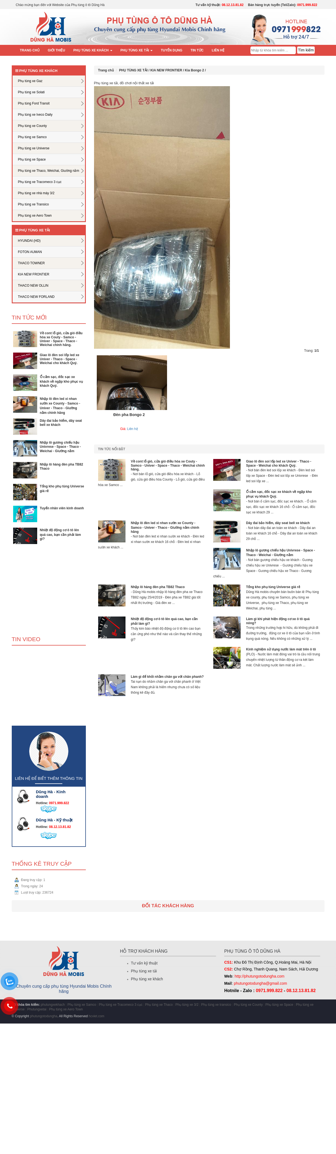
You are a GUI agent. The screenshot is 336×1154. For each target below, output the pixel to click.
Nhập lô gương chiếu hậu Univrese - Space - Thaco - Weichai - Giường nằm (60, 447)
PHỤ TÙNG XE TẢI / (134, 70)
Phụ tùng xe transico (216, 1005)
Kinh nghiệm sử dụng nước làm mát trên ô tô (281, 649)
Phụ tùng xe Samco (82, 1005)
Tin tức (197, 50)
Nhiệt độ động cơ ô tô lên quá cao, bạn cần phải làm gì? (60, 534)
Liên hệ (218, 50)
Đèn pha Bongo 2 (129, 414)
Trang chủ (30, 50)
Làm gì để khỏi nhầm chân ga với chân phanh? (167, 677)
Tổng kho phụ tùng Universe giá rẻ (273, 587)
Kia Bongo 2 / (195, 70)
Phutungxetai (36, 1009)
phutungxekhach (53, 1005)
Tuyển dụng (171, 50)
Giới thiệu (56, 50)
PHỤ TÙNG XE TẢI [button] (137, 50)
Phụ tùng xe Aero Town (66, 1009)
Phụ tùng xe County (248, 1005)
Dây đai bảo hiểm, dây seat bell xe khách (278, 523)
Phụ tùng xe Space (279, 1005)
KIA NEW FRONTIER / (167, 70)
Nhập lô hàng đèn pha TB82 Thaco (158, 587)
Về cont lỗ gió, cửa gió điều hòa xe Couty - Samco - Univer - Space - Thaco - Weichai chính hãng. (61, 339)
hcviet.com (96, 1016)
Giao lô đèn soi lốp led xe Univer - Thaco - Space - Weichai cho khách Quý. (59, 359)
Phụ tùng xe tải (144, 971)
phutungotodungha (43, 1016)
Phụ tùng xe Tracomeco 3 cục (121, 1005)
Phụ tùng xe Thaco (159, 1005)
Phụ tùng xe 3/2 (186, 1005)
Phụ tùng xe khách (147, 979)
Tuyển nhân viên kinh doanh (62, 508)
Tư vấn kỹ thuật (144, 963)
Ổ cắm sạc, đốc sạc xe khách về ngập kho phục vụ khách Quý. (61, 381)
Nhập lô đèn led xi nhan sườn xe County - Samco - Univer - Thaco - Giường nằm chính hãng (165, 527)
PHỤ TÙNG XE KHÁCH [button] (92, 50)
